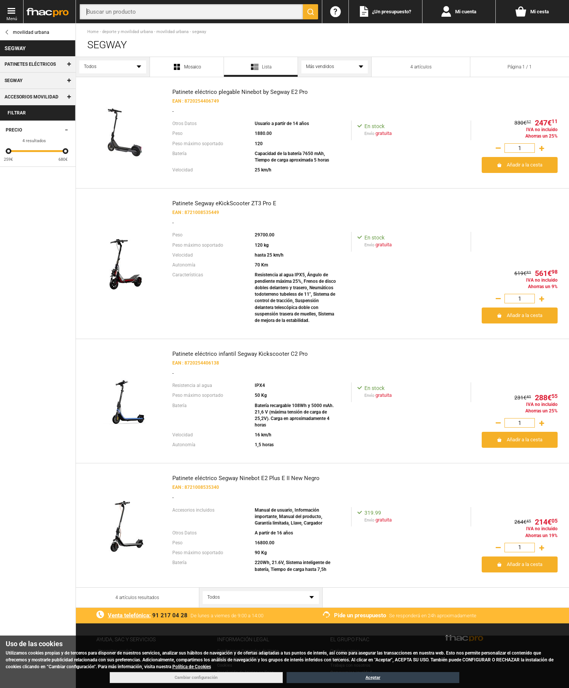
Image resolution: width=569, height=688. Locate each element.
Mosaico (186, 67)
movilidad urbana (27, 32)
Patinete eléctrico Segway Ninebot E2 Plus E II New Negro (246, 478)
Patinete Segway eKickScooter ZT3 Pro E (224, 203)
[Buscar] (310, 11)
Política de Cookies (191, 666)
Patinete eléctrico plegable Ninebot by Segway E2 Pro (240, 92)
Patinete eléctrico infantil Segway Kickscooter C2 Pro (240, 353)
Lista (261, 69)
